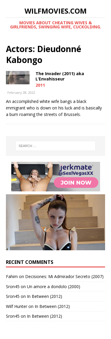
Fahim (12, 276)
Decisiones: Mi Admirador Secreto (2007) (64, 276)
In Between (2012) (44, 296)
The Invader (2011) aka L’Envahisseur (60, 76)
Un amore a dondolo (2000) (53, 286)
